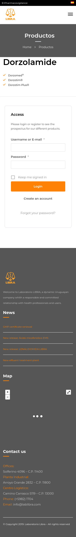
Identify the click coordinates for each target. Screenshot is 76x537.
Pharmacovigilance (15, 2)
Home (27, 47)
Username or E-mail (28, 139)
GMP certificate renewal (17, 326)
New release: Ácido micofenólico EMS (25, 337)
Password (20, 157)
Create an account (38, 198)
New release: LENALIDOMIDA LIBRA (25, 349)
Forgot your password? (38, 213)
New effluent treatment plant (21, 360)
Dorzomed (16, 75)
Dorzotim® (15, 80)
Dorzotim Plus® (18, 85)
